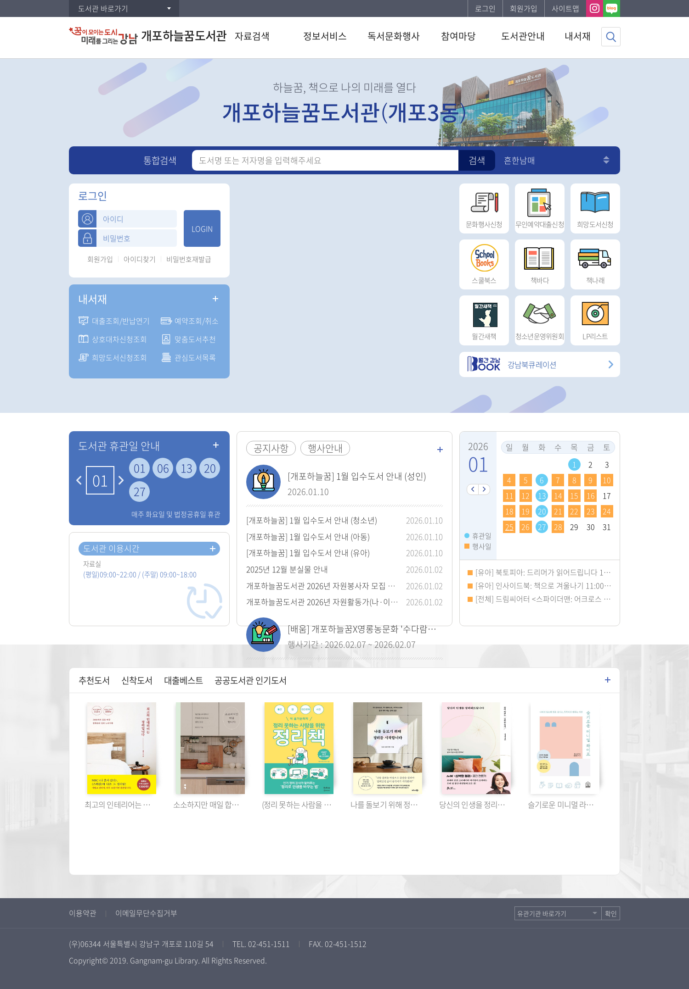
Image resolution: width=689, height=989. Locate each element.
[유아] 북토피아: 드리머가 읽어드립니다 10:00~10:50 (557, 572)
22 (574, 511)
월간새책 (484, 318)
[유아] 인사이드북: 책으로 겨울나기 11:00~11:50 (551, 585)
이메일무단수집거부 (146, 912)
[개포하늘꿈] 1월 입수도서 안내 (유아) (308, 552)
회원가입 (523, 8)
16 (591, 495)
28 (558, 526)
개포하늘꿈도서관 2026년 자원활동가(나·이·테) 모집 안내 (341, 601)
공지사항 (271, 448)
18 (509, 511)
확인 (611, 913)
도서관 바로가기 (103, 8)
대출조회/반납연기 (121, 320)
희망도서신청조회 (119, 357)
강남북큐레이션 (511, 364)
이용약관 (82, 912)
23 (591, 511)
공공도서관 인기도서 (251, 680)
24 (607, 511)
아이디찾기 (140, 259)
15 (574, 495)
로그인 (485, 8)
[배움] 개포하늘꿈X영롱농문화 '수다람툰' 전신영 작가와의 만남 (403, 628)
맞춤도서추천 (195, 338)
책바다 (539, 262)
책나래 (595, 262)
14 (558, 495)
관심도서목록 (195, 357)
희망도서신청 (595, 206)
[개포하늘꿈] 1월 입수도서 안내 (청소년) (311, 520)
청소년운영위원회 (539, 318)
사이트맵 (565, 8)
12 (525, 495)
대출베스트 (183, 680)
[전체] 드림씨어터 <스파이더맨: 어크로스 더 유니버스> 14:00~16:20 (581, 598)
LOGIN (202, 228)
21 (558, 511)
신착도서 (136, 680)
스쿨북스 (484, 262)
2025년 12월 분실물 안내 (287, 569)
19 (525, 511)
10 (607, 479)
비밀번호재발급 (188, 259)
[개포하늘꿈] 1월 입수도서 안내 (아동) (308, 536)
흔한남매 (519, 160)
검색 (477, 160)
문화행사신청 (484, 206)
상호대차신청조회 (119, 338)
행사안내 (325, 448)
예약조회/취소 (197, 320)
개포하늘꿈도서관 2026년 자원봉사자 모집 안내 (324, 585)
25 (509, 526)
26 (525, 526)
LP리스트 (595, 318)
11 (509, 495)
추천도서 (94, 680)
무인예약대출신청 (539, 206)
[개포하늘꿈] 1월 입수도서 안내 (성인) (357, 476)
